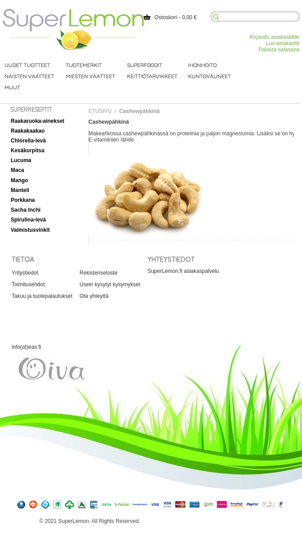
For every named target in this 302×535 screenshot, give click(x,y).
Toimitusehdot (28, 284)
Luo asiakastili (282, 43)
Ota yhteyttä (94, 296)
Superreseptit (31, 109)
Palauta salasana (278, 49)
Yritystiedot (25, 273)
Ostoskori (166, 17)
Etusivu (100, 111)
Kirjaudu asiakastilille (274, 37)
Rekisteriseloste (98, 273)
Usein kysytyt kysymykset (110, 284)
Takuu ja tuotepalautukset (42, 296)
